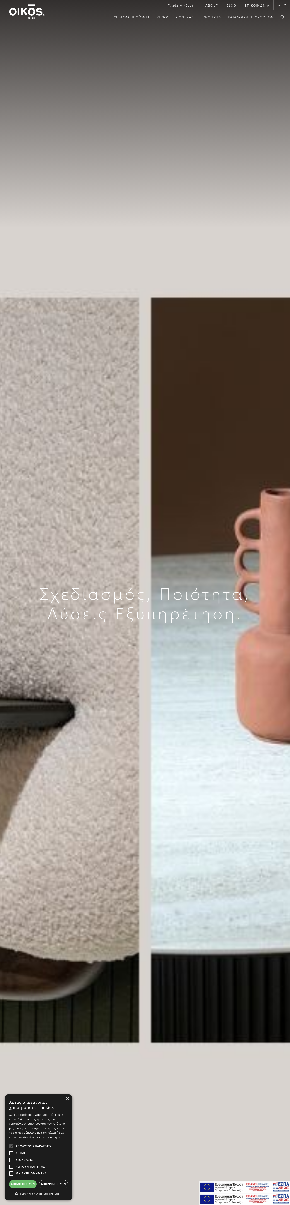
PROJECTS (212, 17)
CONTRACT (186, 17)
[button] (38, 1193)
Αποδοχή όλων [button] (23, 1184)
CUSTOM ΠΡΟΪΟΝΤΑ (132, 17)
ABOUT (211, 5)
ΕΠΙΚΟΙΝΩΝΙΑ (257, 5)
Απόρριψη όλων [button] (53, 1184)
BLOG (231, 5)
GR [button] (280, 4)
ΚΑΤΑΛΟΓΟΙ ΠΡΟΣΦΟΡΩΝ (251, 17)
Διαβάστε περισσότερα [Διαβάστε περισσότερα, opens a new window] (44, 1137)
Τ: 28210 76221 (180, 5)
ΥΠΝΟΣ (163, 17)
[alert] (38, 1147)
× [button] (67, 1099)
